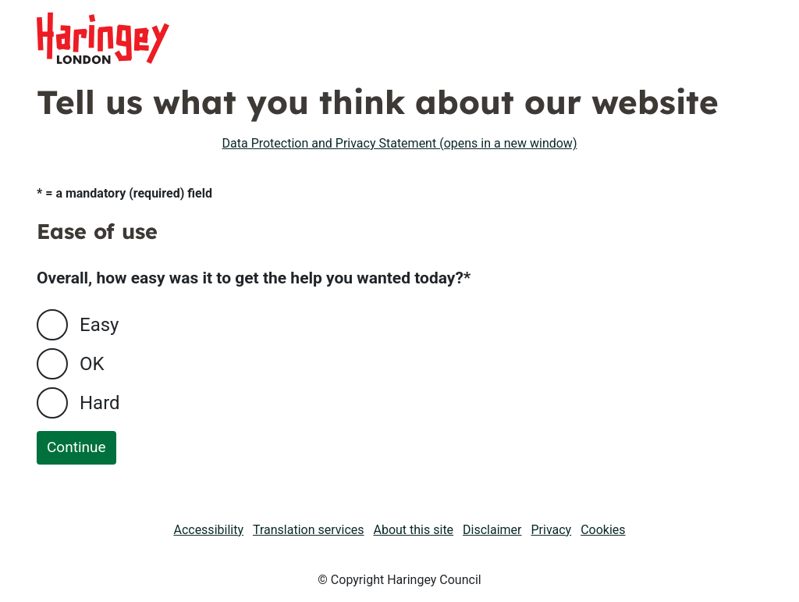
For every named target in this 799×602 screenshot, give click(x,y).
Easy (99, 325)
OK (92, 364)
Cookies (603, 529)
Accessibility (208, 529)
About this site (414, 529)
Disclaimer (492, 529)
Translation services (308, 529)
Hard (100, 403)
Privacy (551, 529)
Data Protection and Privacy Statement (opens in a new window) (399, 143)
